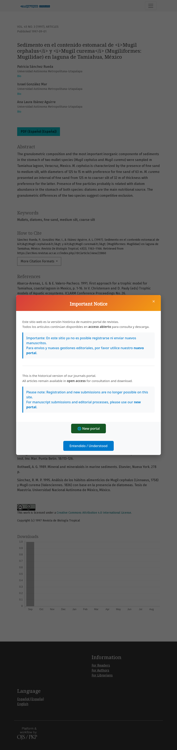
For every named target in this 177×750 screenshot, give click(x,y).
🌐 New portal (88, 428)
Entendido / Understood (88, 446)
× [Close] (153, 301)
